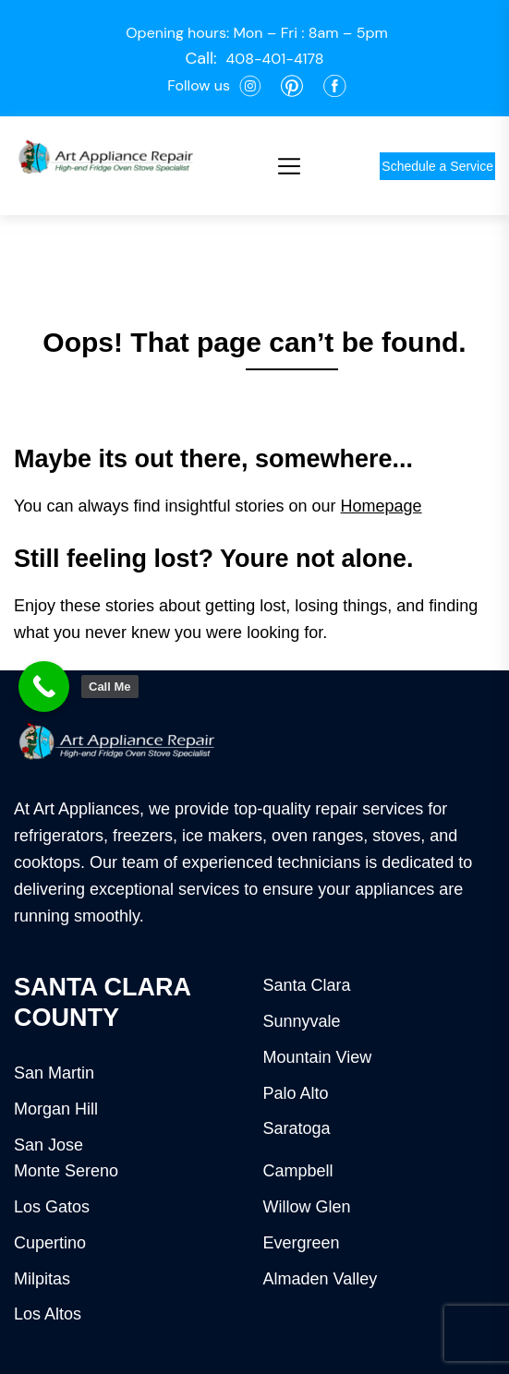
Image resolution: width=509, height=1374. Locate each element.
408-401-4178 (275, 58)
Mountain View (317, 1057)
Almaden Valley (320, 1279)
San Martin (54, 1073)
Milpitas (42, 1279)
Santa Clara (307, 985)
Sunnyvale (302, 1021)
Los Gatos (52, 1207)
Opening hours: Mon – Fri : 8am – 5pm (257, 32)
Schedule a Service (437, 166)
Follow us (198, 85)
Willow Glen (307, 1207)
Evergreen (301, 1243)
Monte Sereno (66, 1171)
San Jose (48, 1145)
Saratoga (297, 1128)
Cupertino (50, 1243)
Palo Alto (296, 1093)
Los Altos (47, 1314)
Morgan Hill (56, 1109)
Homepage (381, 506)
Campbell (298, 1171)
